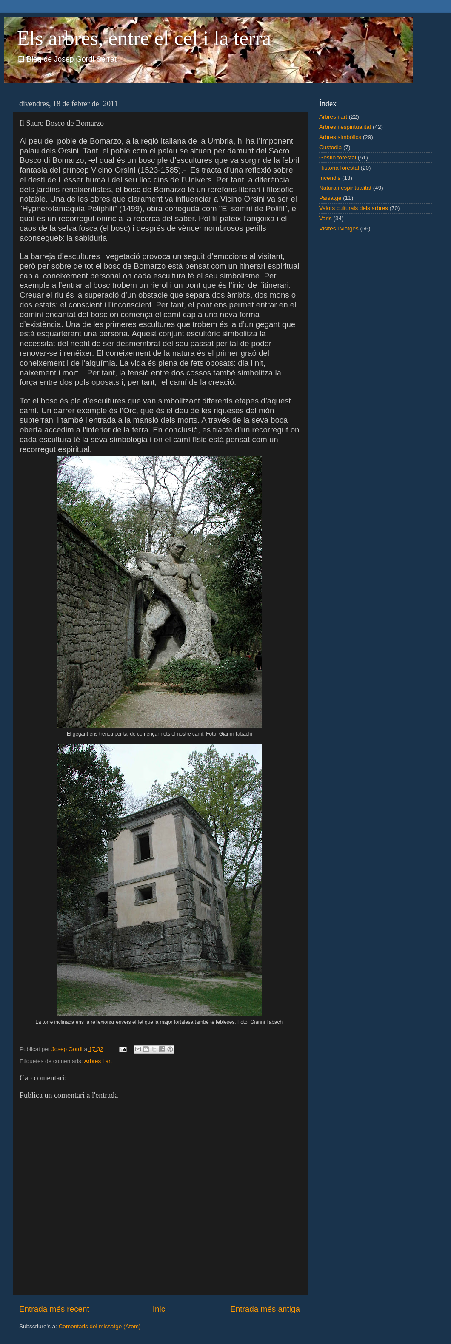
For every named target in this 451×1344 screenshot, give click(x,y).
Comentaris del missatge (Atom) (100, 1326)
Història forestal (339, 168)
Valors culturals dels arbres (353, 208)
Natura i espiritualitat (345, 188)
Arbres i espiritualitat (345, 127)
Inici (160, 1308)
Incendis (329, 178)
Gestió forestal (337, 157)
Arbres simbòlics (340, 137)
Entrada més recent (54, 1308)
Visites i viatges (339, 228)
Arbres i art (98, 1061)
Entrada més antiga (265, 1308)
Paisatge (330, 198)
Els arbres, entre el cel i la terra (144, 38)
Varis (325, 218)
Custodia (330, 147)
